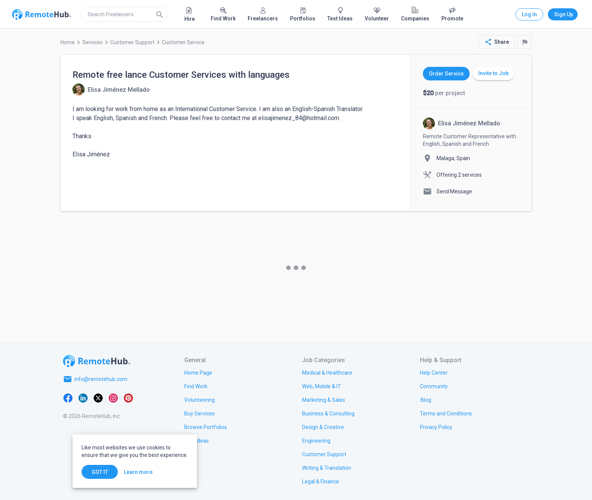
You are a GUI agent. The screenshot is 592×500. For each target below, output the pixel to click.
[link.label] (434, 372)
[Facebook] (68, 397)
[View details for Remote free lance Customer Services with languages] (111, 89)
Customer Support (132, 42)
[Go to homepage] (96, 361)
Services (92, 42)
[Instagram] (113, 397)
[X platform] (98, 397)
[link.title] (198, 372)
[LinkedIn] (83, 397)
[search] (124, 14)
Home (67, 42)
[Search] (159, 14)
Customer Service (183, 42)
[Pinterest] (128, 397)
